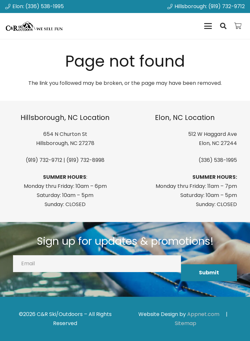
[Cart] (237, 26)
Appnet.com (203, 314)
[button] (208, 26)
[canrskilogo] (35, 26)
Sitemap (185, 323)
